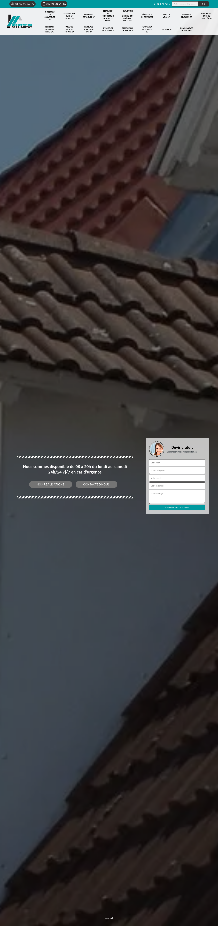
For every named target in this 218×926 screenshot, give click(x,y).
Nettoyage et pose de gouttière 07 (206, 15)
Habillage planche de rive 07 (89, 29)
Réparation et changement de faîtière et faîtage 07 (127, 16)
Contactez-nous (96, 484)
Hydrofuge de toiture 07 (108, 29)
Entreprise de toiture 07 (89, 15)
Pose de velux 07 (166, 15)
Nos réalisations (51, 484)
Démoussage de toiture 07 (128, 29)
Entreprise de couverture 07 (49, 16)
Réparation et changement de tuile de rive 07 (108, 16)
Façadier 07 (167, 29)
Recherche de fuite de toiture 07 (49, 29)
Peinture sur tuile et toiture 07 (69, 15)
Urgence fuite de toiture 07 (69, 29)
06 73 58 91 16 (54, 4)
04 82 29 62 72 (22, 4)
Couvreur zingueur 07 (186, 15)
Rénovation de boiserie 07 (147, 29)
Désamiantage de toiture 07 (186, 29)
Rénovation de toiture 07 (147, 15)
